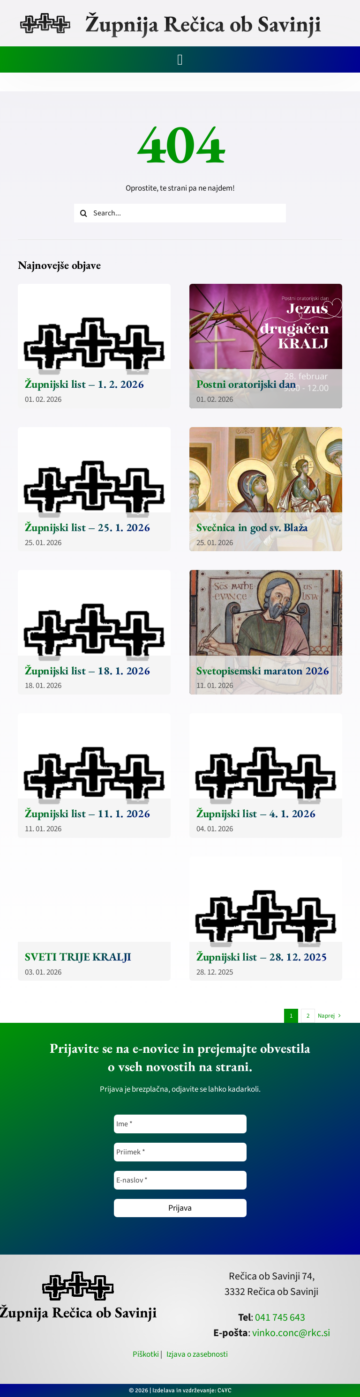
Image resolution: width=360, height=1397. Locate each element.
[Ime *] (180, 1124)
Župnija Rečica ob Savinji (203, 23)
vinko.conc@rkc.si (291, 1332)
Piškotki (146, 1354)
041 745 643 (280, 1317)
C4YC (225, 1390)
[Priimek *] (180, 1152)
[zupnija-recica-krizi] (45, 15)
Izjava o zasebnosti (197, 1354)
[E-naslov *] (180, 1180)
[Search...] (180, 213)
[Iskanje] (83, 213)
